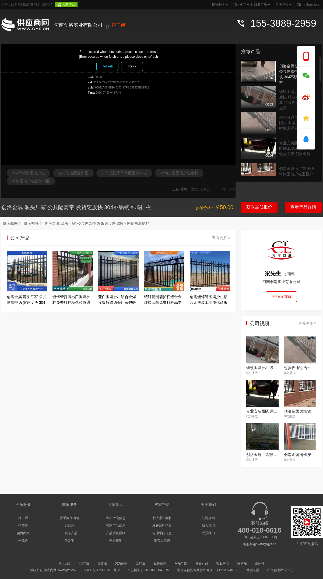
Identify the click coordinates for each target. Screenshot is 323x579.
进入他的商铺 (281, 297)
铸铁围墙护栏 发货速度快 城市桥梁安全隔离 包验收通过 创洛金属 (296, 97)
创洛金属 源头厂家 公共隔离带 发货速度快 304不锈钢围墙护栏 (296, 72)
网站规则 (115, 541)
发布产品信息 (115, 518)
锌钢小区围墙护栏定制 (179, 173)
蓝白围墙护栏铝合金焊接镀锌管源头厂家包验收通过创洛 (117, 302)
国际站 (260, 563)
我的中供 (219, 4)
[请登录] (47, 4)
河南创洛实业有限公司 (78, 25)
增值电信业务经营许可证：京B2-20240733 (207, 570)
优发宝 (69, 541)
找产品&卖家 (162, 518)
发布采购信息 (162, 525)
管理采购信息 (162, 533)
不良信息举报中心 (280, 570)
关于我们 (64, 563)
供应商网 (10, 223)
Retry (132, 66)
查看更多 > (221, 238)
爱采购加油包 (69, 518)
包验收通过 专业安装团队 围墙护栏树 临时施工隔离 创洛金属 (296, 122)
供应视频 (31, 223)
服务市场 (261, 4)
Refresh (107, 66)
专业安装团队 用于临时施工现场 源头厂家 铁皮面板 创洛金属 (296, 148)
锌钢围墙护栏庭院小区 (31, 181)
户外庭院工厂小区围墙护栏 (124, 173)
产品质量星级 (115, 533)
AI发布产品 (69, 533)
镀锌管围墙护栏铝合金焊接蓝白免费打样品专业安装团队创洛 (163, 302)
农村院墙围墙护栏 (73, 173)
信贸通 (23, 525)
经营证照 (253, 570)
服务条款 (159, 563)
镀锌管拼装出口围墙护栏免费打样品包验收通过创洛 (71, 302)
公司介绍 (208, 518)
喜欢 (229, 189)
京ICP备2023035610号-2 (102, 570)
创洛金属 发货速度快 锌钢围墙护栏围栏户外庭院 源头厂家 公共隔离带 (296, 174)
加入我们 (208, 525)
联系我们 (208, 533)
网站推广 (240, 4)
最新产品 (201, 563)
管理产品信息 (115, 525)
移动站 (242, 563)
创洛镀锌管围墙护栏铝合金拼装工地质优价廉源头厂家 (208, 302)
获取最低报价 (259, 207)
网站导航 (180, 563)
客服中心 (282, 4)
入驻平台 (68, 4)
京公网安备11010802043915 (148, 570)
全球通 (23, 541)
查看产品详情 (303, 207)
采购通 (69, 525)
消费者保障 (162, 541)
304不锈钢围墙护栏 (28, 173)
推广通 (23, 518)
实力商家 (23, 533)
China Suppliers (308, 4)
